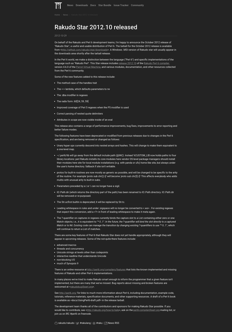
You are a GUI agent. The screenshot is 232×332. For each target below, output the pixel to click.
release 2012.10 (127, 63)
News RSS (113, 323)
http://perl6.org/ (68, 292)
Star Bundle (104, 5)
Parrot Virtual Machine (88, 67)
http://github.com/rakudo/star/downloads (84, 49)
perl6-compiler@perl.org (146, 310)
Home (57, 15)
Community (137, 5)
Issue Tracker (121, 5)
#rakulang (85, 323)
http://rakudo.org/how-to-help (103, 310)
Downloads (82, 5)
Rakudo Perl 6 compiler (156, 63)
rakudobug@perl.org (81, 286)
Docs (93, 5)
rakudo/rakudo (66, 323)
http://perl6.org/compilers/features (106, 269)
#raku (99, 323)
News (70, 5)
